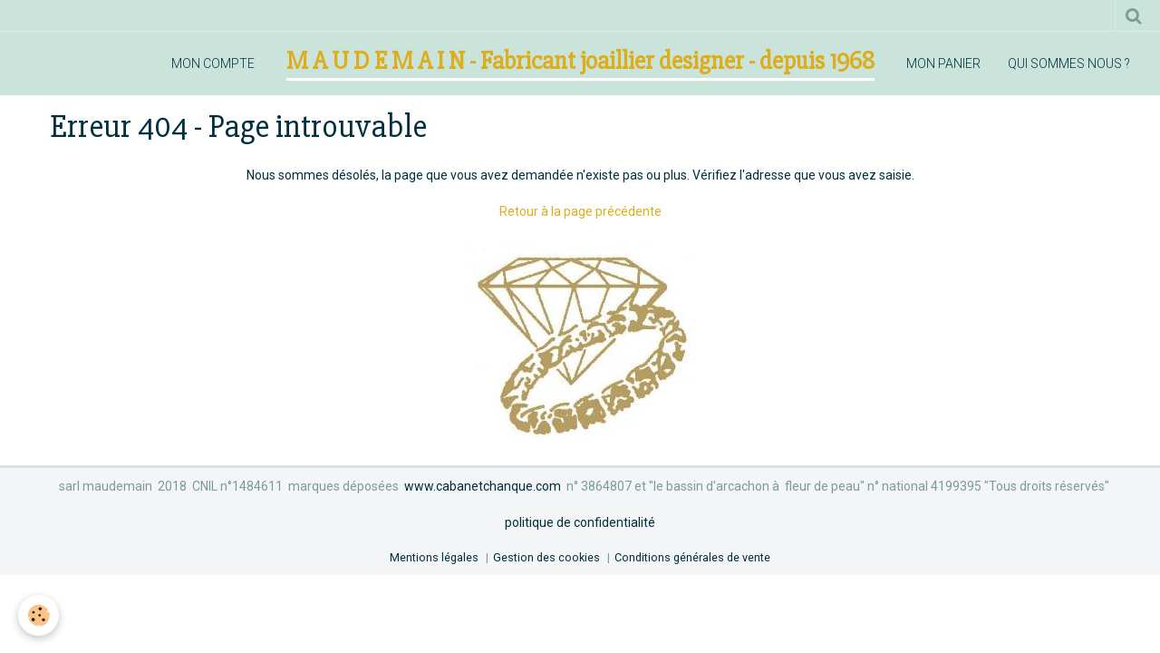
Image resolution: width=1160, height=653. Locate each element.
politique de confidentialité (580, 522)
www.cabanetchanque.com (482, 486)
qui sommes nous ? (1069, 63)
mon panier (943, 63)
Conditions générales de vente (692, 557)
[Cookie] (38, 615)
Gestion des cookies (546, 557)
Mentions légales (434, 557)
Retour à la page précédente (580, 211)
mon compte (213, 63)
